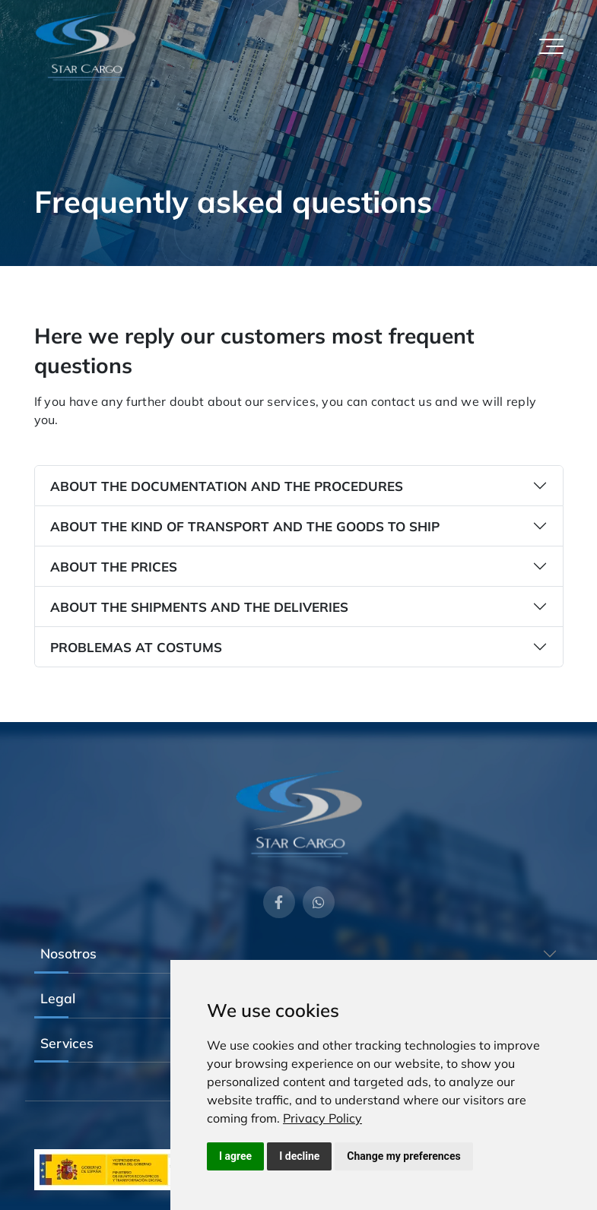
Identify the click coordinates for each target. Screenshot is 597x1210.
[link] (322, 1118)
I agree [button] (235, 1156)
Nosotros (68, 953)
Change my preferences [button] (403, 1156)
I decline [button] (299, 1156)
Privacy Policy (322, 1118)
